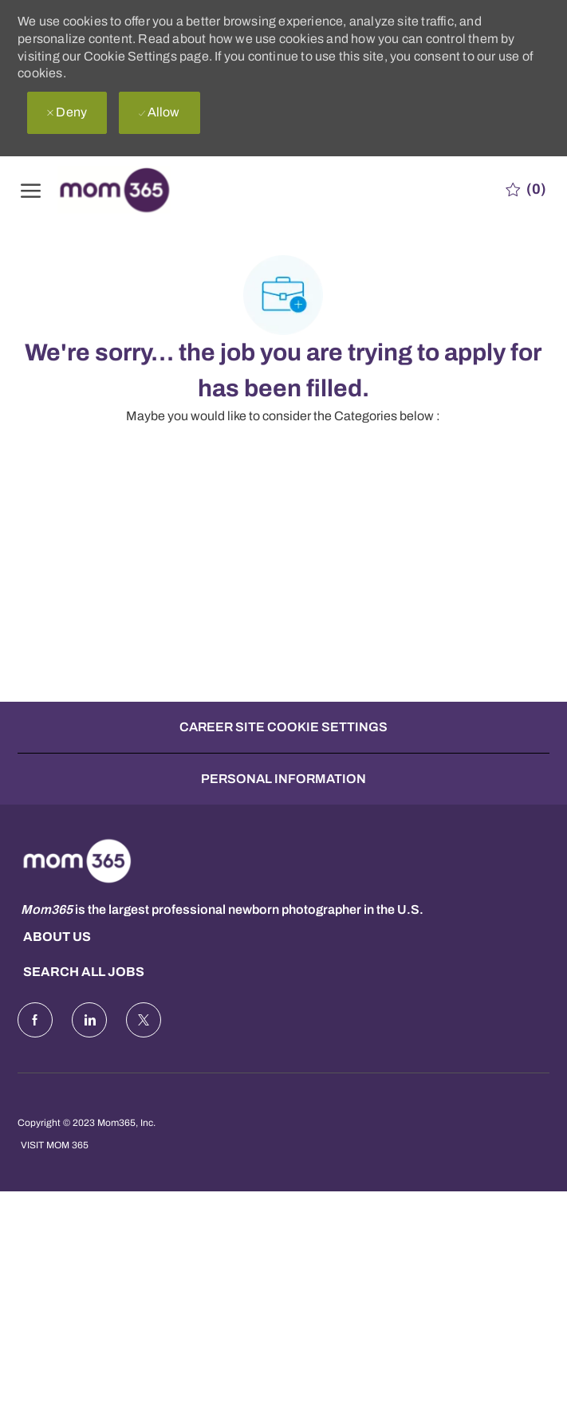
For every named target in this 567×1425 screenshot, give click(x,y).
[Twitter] (143, 1019)
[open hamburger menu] (31, 189)
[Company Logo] (136, 190)
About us (57, 936)
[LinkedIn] (89, 1019)
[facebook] (35, 1019)
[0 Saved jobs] (526, 189)
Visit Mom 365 (55, 1145)
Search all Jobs (83, 971)
